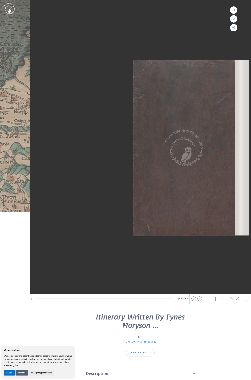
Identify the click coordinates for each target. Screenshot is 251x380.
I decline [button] (21, 373)
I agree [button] (9, 373)
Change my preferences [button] (41, 373)
